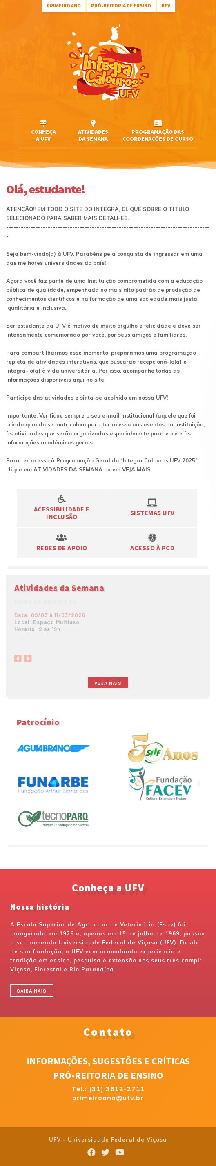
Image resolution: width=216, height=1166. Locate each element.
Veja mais (108, 683)
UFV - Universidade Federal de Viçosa (108, 1139)
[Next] (28, 656)
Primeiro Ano (64, 5)
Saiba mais (32, 990)
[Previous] (18, 656)
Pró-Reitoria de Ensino (121, 5)
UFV (165, 5)
